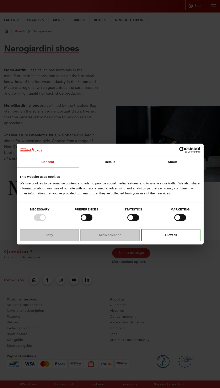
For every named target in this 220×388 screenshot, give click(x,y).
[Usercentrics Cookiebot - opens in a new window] (182, 150)
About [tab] (172, 162)
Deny (49, 235)
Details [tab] (110, 162)
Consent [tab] (47, 162)
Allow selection (110, 235)
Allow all (171, 235)
